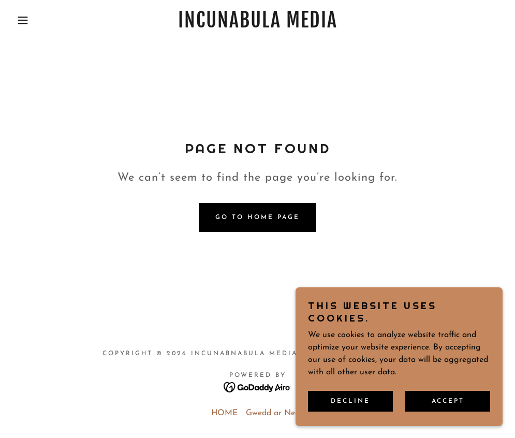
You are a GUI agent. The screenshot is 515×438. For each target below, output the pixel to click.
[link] (257, 25)
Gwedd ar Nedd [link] (275, 413)
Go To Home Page (257, 217)
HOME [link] (224, 413)
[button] (25, 20)
